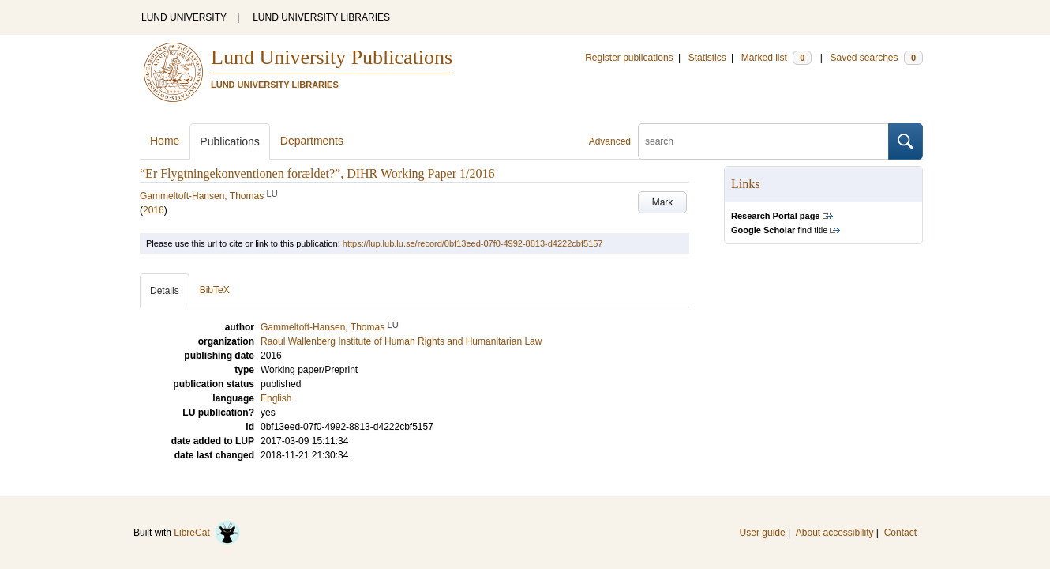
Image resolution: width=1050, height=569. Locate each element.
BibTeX (215, 290)
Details (164, 290)
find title (779, 230)
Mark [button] (662, 202)
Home (164, 140)
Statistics (707, 57)
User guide (763, 532)
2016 (153, 210)
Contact (900, 532)
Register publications (629, 57)
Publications (230, 141)
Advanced (610, 141)
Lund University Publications (331, 57)
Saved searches (876, 57)
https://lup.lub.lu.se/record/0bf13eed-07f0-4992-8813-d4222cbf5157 (473, 243)
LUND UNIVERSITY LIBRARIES (321, 17)
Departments (311, 140)
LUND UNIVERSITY (184, 17)
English (276, 398)
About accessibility (835, 532)
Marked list (776, 57)
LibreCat (207, 532)
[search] (763, 141)
